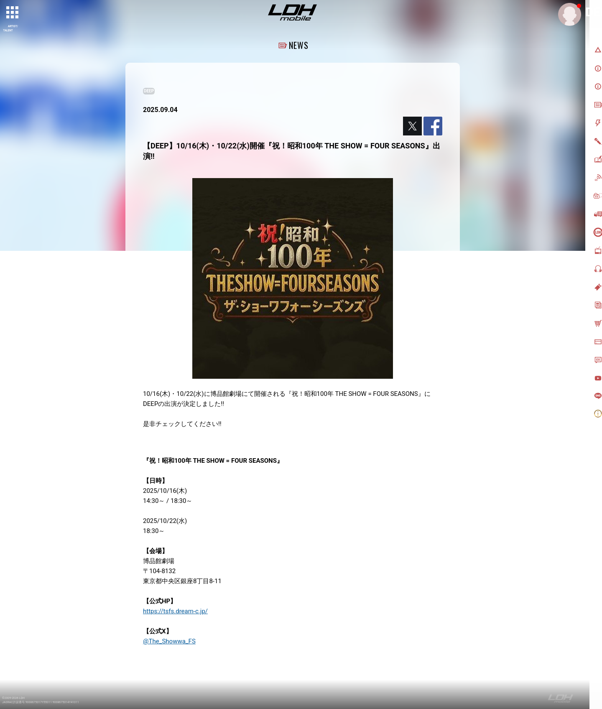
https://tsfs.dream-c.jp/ (175, 611)
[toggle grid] (13, 13)
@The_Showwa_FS (169, 641)
